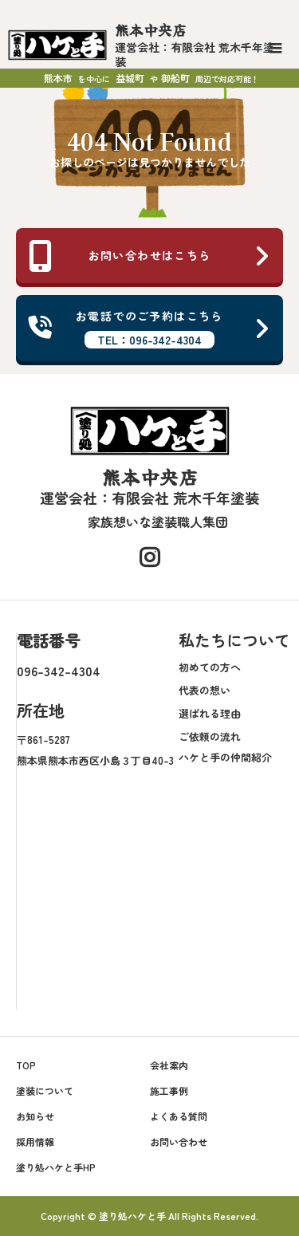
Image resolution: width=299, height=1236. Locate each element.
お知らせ (35, 1116)
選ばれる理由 (210, 713)
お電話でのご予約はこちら (149, 328)
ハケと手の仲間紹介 (225, 757)
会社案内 (169, 1065)
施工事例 (169, 1090)
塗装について (44, 1090)
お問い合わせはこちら (149, 256)
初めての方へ (210, 667)
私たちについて (234, 639)
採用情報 (35, 1141)
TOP (26, 1065)
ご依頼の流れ (210, 736)
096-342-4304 (58, 670)
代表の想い (204, 690)
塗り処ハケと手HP (56, 1167)
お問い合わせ (178, 1141)
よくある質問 (178, 1116)
